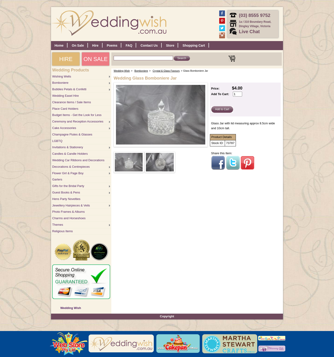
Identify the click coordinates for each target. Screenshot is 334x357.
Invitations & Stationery (67, 147)
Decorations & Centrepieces (71, 166)
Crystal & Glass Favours (166, 70)
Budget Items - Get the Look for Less (76, 115)
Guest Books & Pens (66, 192)
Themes (57, 224)
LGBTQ (57, 141)
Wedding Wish (70, 308)
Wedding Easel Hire (65, 95)
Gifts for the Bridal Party (68, 186)
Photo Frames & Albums (68, 211)
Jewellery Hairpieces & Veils (71, 205)
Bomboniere (60, 82)
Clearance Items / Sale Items (71, 102)
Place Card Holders (65, 108)
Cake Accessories (64, 128)
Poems (112, 45)
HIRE (65, 59)
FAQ (129, 45)
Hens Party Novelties (66, 199)
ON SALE (96, 59)
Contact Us (149, 45)
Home (59, 45)
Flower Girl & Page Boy (68, 173)
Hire (95, 45)
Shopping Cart (194, 45)
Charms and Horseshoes (69, 218)
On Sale (78, 45)
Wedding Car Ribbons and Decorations (78, 160)
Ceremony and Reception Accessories (77, 121)
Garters (57, 179)
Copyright (167, 316)
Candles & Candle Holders (70, 153)
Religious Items (62, 231)
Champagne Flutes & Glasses (72, 134)
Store (170, 45)
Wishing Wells (61, 76)
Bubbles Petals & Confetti (69, 89)
